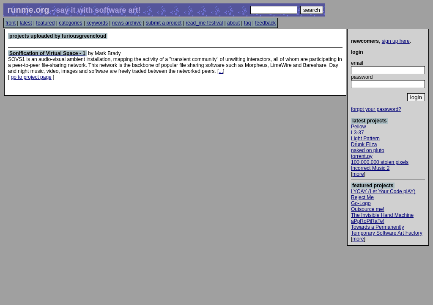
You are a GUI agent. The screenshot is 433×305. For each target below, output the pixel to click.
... (221, 71)
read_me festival (204, 23)
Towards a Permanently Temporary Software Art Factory (386, 230)
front (10, 23)
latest (26, 23)
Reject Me (362, 197)
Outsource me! (367, 209)
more (358, 174)
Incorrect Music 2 (370, 168)
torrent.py (362, 156)
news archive (127, 23)
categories (70, 23)
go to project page (31, 77)
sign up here (396, 41)
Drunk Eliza (364, 144)
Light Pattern (365, 138)
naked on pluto (367, 150)
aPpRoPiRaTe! (367, 221)
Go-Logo (361, 203)
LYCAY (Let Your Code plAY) (383, 191)
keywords (97, 23)
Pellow (358, 127)
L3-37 (357, 133)
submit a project (164, 23)
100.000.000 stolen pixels (379, 162)
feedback (265, 23)
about (233, 23)
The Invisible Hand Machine (382, 215)
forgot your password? (376, 109)
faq (247, 23)
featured (45, 23)
